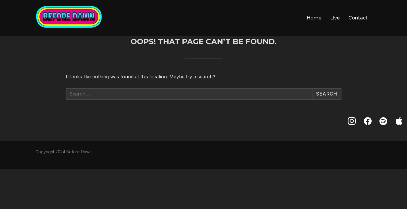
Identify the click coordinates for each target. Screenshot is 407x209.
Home (314, 18)
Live (335, 18)
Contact (358, 18)
